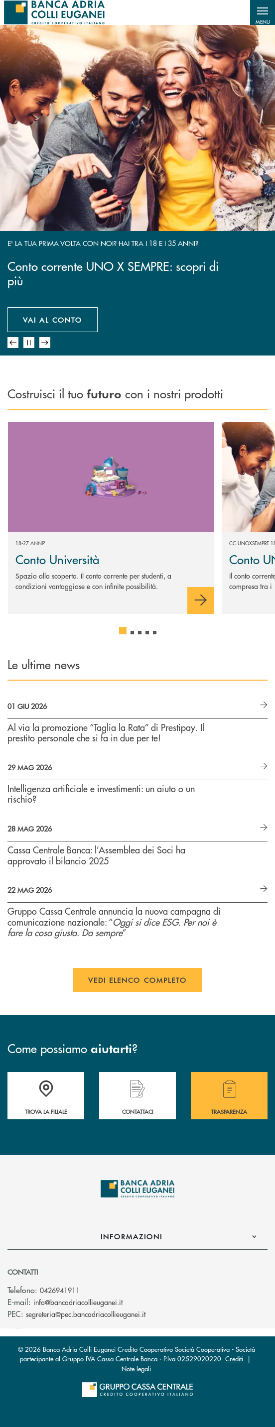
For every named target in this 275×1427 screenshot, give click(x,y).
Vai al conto (52, 320)
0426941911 (60, 1290)
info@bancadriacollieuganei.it (78, 1302)
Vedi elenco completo (137, 980)
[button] (262, 12)
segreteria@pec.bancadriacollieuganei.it (85, 1314)
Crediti (234, 1358)
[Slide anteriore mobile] (12, 342)
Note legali (136, 1368)
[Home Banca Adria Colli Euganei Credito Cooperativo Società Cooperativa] (54, 12)
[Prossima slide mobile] (44, 342)
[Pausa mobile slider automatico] (28, 342)
